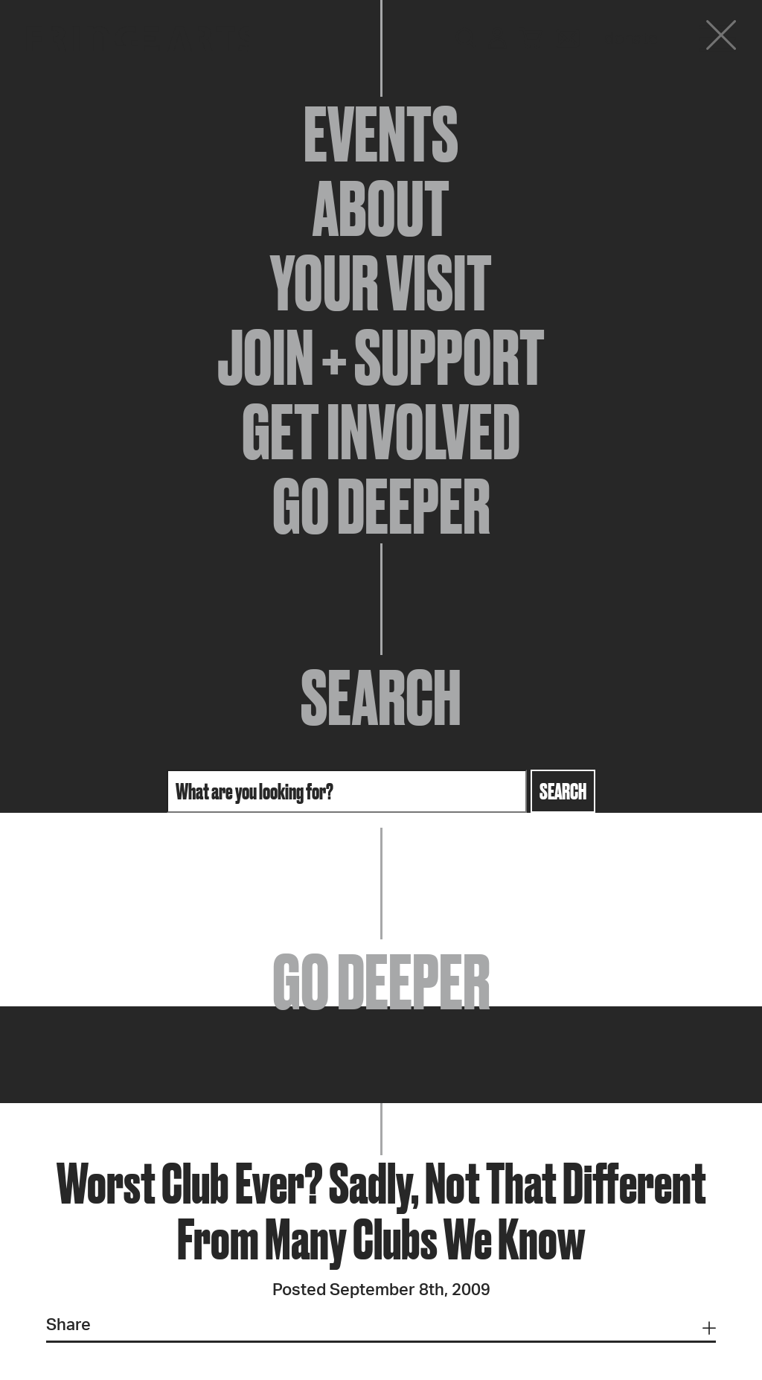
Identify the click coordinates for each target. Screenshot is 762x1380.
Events (381, 134)
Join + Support (381, 357)
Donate (631, 39)
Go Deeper (381, 506)
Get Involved (381, 431)
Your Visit (381, 282)
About (381, 208)
